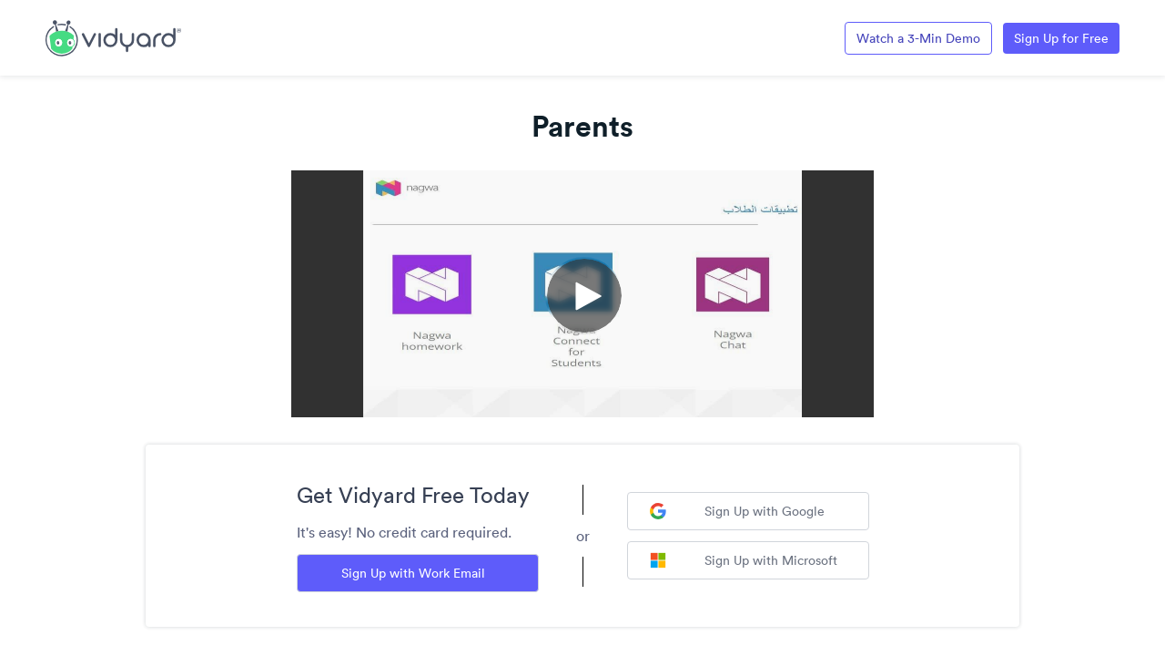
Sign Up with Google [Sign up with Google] (737, 511)
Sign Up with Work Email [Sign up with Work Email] (413, 573)
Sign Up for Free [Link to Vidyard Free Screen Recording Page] (1061, 38)
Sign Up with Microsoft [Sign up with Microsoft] (743, 560)
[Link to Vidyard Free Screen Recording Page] (113, 36)
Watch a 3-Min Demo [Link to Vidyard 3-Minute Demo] (918, 38)
